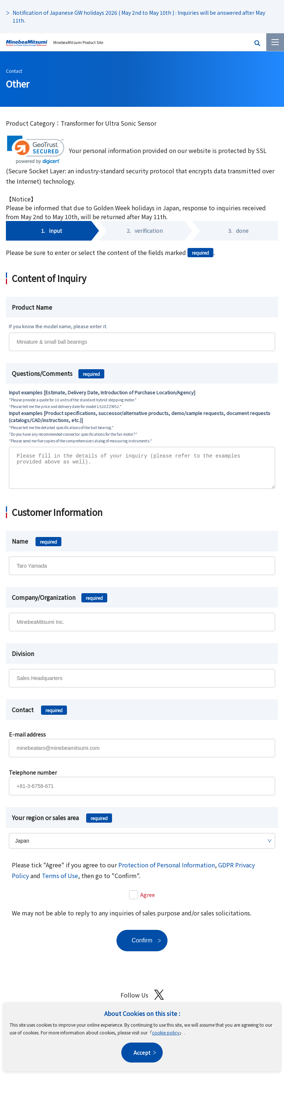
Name (36, 546)
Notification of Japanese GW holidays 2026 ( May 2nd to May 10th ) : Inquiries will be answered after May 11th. (139, 16)
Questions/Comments (58, 373)
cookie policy (165, 1032)
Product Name (32, 307)
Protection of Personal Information (166, 870)
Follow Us (142, 1000)
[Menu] (275, 42)
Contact (14, 71)
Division (23, 659)
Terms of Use (60, 881)
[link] (35, 150)
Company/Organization (59, 602)
